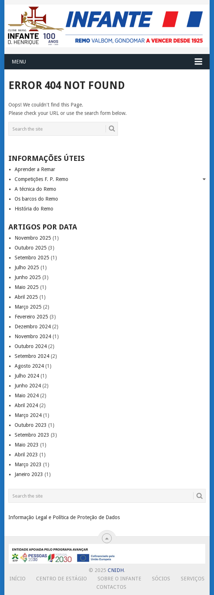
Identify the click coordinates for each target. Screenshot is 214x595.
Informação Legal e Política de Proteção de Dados (64, 517)
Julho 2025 (27, 267)
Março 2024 (28, 415)
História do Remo (34, 209)
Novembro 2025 (33, 238)
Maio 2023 (27, 445)
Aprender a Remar (35, 169)
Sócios (161, 579)
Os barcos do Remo (36, 199)
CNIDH (116, 570)
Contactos (111, 587)
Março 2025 (28, 307)
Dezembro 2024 (33, 326)
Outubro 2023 (31, 425)
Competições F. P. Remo (41, 179)
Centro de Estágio (61, 579)
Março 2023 (28, 464)
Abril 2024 (26, 405)
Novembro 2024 (33, 336)
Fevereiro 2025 (31, 317)
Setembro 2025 (32, 257)
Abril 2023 (26, 454)
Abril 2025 (26, 297)
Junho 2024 (28, 386)
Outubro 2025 (31, 248)
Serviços (193, 579)
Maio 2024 (27, 395)
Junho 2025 (28, 277)
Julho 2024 (27, 376)
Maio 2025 (27, 287)
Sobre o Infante (119, 579)
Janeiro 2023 (29, 474)
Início (17, 579)
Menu (19, 62)
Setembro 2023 (32, 435)
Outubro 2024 (31, 346)
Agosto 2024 (29, 366)
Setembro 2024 (32, 356)
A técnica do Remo (35, 189)
